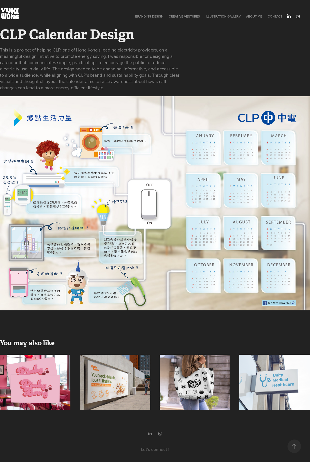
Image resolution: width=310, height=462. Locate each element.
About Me (254, 16)
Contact (275, 16)
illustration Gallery (223, 16)
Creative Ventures (184, 16)
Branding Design (149, 16)
